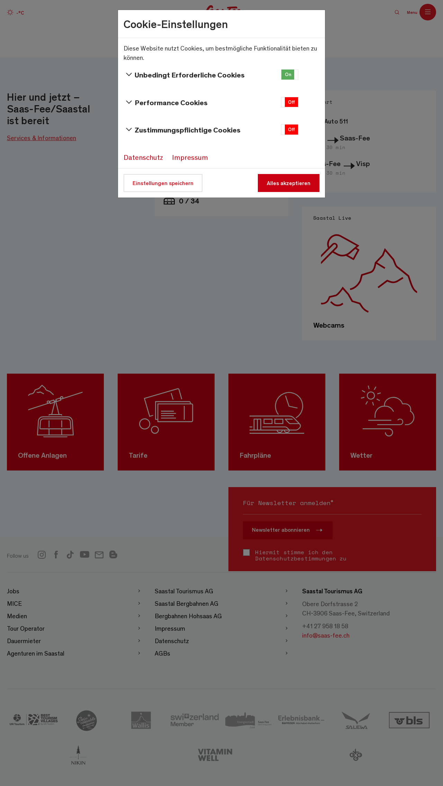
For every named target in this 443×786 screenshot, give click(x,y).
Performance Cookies (166, 102)
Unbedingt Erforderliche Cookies (184, 74)
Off (291, 102)
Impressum (190, 157)
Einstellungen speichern (163, 182)
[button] (289, 74)
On (288, 74)
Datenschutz (143, 157)
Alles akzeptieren (288, 182)
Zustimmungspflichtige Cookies (182, 129)
